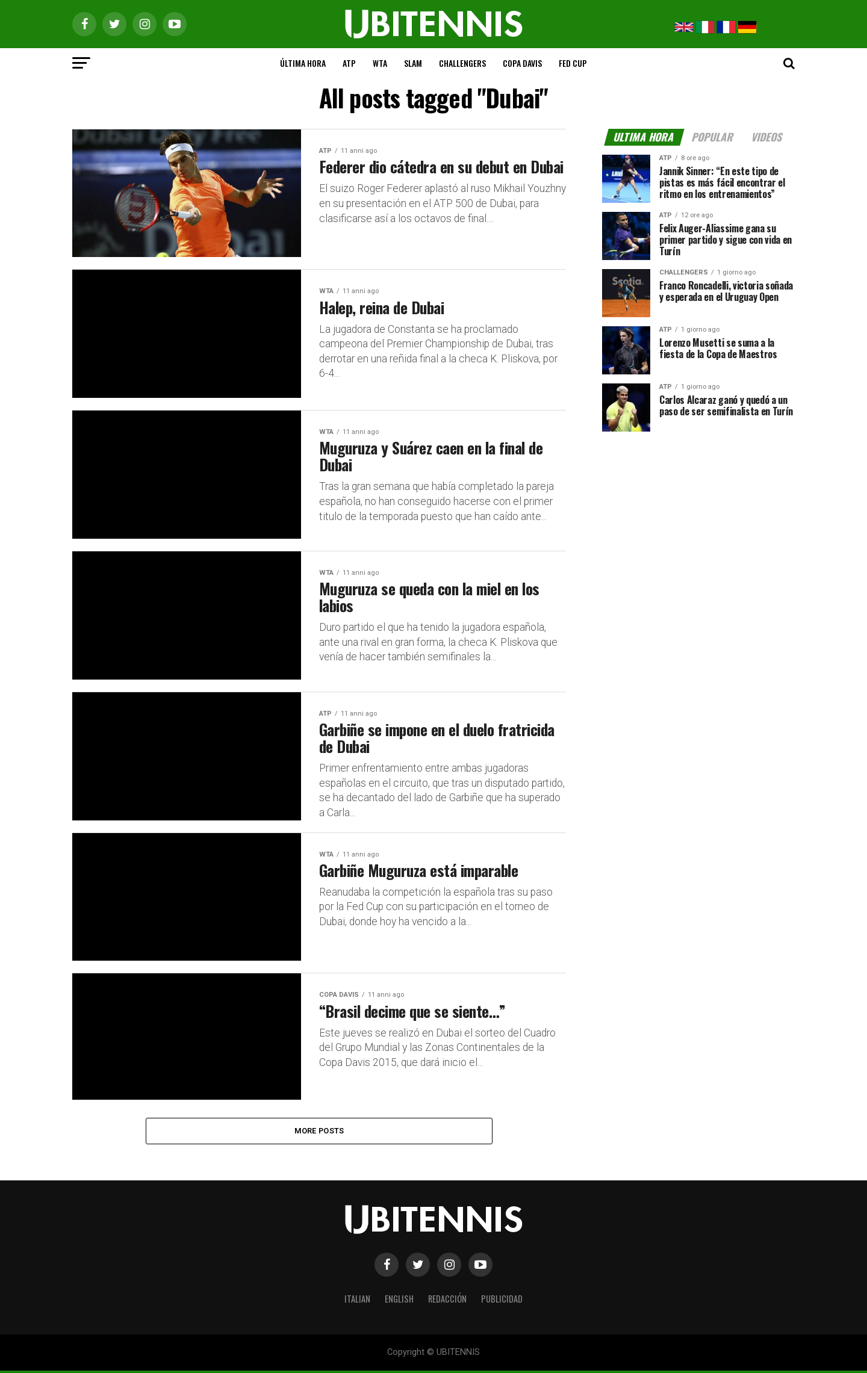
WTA (380, 63)
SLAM (413, 63)
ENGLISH (399, 1300)
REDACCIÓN (447, 1300)
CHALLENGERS (462, 63)
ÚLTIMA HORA (303, 63)
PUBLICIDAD (502, 1300)
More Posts (319, 1132)
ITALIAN (357, 1300)
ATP (349, 63)
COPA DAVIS (522, 63)
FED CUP (573, 63)
